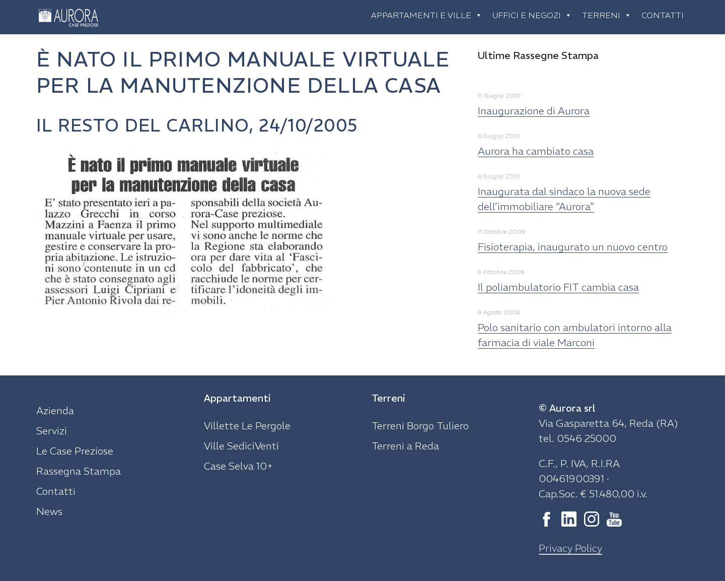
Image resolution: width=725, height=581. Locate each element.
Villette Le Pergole (247, 425)
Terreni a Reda (405, 445)
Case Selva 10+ (238, 466)
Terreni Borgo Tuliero (420, 425)
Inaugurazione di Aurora (534, 110)
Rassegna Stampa (78, 471)
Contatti (662, 15)
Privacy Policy (570, 548)
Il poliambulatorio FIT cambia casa (558, 287)
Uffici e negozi (532, 15)
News (49, 511)
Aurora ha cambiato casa (536, 151)
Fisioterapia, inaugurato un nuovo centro (573, 246)
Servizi (51, 430)
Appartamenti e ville (426, 15)
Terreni (606, 15)
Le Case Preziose (74, 450)
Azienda (55, 410)
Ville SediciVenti (241, 445)
